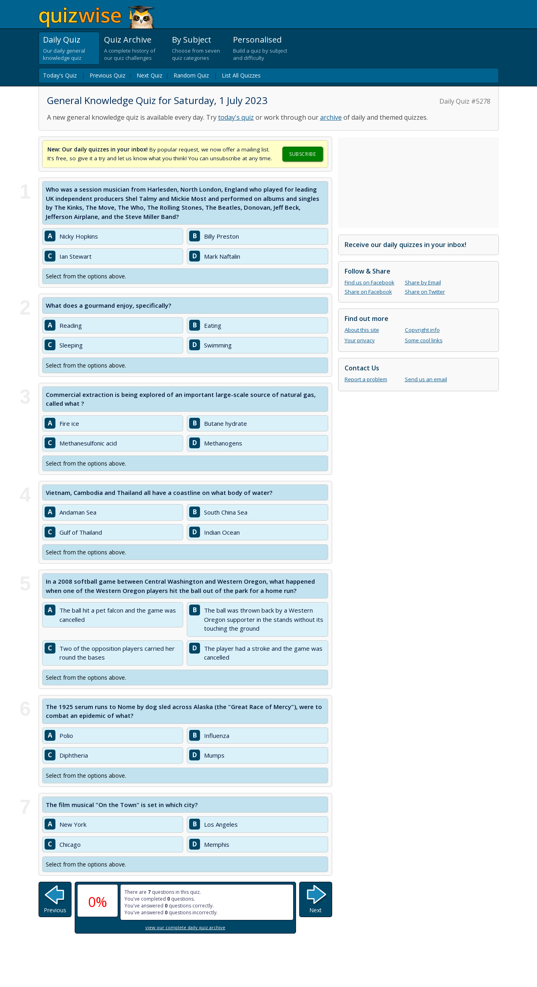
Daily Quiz (61, 39)
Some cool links (424, 340)
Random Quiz (191, 75)
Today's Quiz (60, 75)
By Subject (191, 39)
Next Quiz (149, 75)
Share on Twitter (425, 291)
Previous (55, 910)
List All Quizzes (241, 75)
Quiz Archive (127, 39)
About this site (362, 329)
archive (331, 117)
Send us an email (426, 379)
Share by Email (423, 282)
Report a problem (366, 379)
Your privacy (360, 340)
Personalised (257, 39)
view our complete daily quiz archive (185, 927)
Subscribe (302, 154)
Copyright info (422, 329)
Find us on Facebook (369, 282)
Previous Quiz (107, 75)
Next (315, 910)
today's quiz (236, 117)
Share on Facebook (368, 291)
